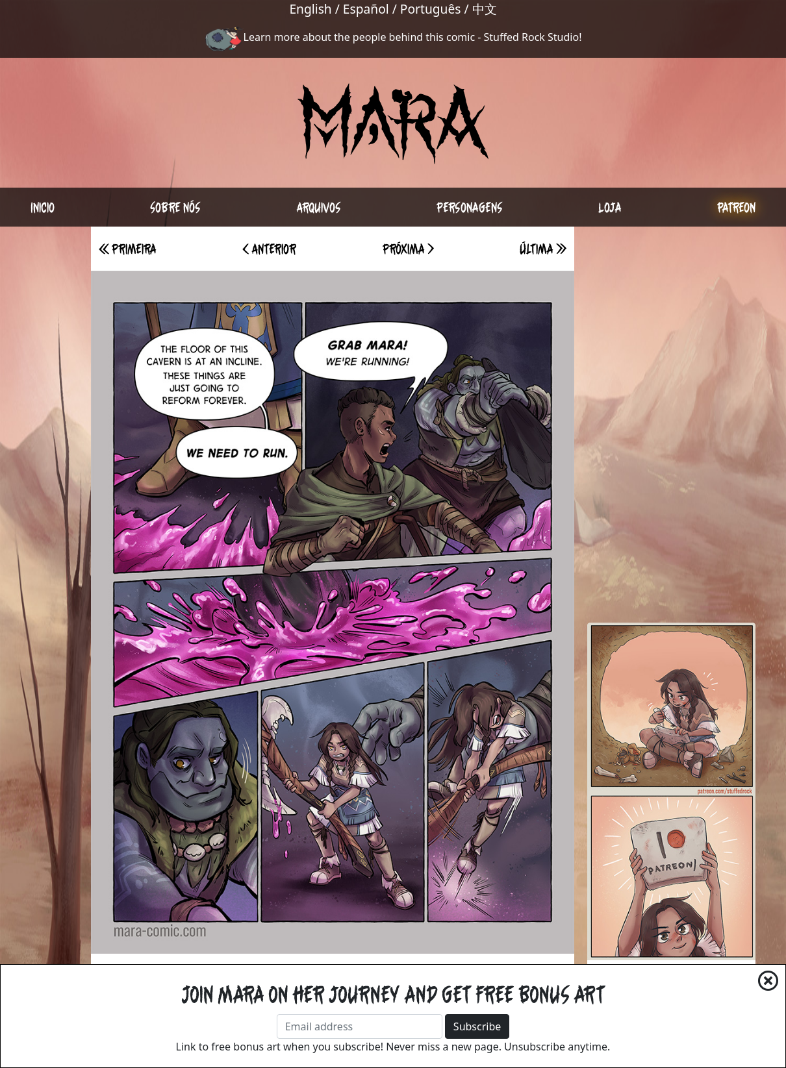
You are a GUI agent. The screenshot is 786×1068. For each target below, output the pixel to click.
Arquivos (318, 207)
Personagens (470, 207)
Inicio (43, 207)
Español (366, 9)
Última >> (543, 248)
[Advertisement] (671, 421)
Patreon (736, 207)
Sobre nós (175, 207)
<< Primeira (128, 248)
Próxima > (408, 248)
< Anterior (269, 248)
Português (430, 9)
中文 (484, 9)
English (310, 9)
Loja (610, 207)
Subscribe (477, 1026)
